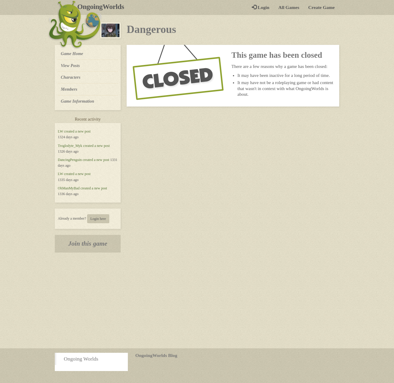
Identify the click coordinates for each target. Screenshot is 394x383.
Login (260, 7)
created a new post (77, 131)
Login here (98, 219)
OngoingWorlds (102, 6)
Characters (70, 77)
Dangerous (151, 29)
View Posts (70, 65)
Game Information (77, 101)
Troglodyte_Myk (70, 146)
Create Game (321, 7)
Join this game (87, 243)
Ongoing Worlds (81, 359)
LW (60, 131)
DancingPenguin (70, 160)
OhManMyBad (69, 188)
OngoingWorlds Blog (156, 355)
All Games (288, 7)
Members (69, 89)
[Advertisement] (197, 300)
